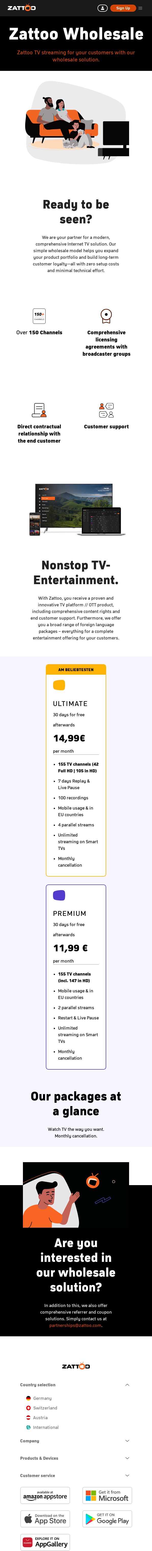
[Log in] (103, 8)
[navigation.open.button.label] (76, 1441)
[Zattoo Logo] (22, 7)
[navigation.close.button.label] (76, 1385)
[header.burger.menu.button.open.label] (140, 8)
